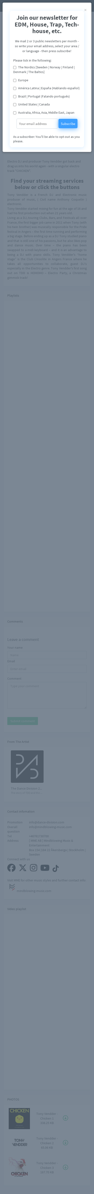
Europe (23, 80)
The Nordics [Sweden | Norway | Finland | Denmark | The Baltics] (44, 69)
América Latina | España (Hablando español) (49, 88)
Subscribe (68, 123)
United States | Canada (34, 104)
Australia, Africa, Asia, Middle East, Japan (46, 112)
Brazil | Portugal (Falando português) (44, 96)
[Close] (85, 9)
